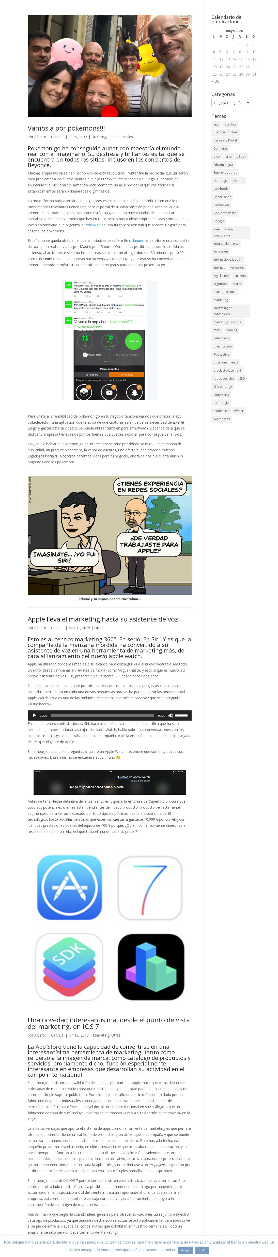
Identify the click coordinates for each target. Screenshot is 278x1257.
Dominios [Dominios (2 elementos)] (220, 148)
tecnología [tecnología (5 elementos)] (221, 403)
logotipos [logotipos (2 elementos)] (220, 284)
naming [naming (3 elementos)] (231, 330)
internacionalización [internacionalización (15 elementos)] (227, 259)
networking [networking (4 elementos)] (221, 338)
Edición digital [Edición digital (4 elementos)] (223, 165)
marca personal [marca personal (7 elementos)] (224, 292)
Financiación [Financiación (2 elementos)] (222, 197)
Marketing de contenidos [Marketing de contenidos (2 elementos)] (222, 311)
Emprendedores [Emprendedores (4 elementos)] (225, 172)
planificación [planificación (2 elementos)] (222, 346)
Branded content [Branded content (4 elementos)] (225, 132)
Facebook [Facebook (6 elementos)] (220, 189)
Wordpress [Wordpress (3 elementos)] (221, 419)
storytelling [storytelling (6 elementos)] (221, 395)
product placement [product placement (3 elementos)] (227, 370)
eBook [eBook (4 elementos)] (241, 156)
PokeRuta (93, 224)
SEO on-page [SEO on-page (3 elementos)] (222, 387)
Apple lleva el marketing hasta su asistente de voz (103, 619)
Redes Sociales (120, 136)
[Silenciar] (170, 715)
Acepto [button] (185, 1250)
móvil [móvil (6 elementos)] (217, 330)
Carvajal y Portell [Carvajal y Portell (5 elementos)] (225, 140)
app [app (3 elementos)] (216, 124)
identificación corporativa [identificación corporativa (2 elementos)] (223, 232)
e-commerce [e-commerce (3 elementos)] (222, 156)
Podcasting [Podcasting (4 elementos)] (221, 354)
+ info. (202, 1250)
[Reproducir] (34, 715)
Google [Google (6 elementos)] (218, 221)
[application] (109, 715)
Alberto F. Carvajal (49, 136)
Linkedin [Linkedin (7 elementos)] (240, 276)
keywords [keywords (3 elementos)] (237, 267)
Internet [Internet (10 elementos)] (219, 267)
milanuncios (139, 240)
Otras (98, 627)
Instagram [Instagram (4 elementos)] (220, 251)
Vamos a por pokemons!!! (66, 128)
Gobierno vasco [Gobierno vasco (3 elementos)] (225, 213)
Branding (98, 136)
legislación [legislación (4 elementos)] (221, 276)
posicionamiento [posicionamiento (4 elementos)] (225, 362)
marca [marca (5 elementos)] (237, 284)
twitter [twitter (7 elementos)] (238, 411)
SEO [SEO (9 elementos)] (242, 378)
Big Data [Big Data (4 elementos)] (230, 124)
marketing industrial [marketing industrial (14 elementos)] (227, 322)
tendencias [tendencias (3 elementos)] (221, 411)
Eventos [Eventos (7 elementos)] (238, 181)
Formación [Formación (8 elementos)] (221, 205)
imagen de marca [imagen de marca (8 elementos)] (226, 243)
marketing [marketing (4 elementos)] (220, 300)
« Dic (215, 81)
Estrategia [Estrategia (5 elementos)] (220, 181)
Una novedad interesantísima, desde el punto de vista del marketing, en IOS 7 (109, 1023)
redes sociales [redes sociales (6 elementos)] (223, 378)
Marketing (101, 1035)
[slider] (102, 715)
